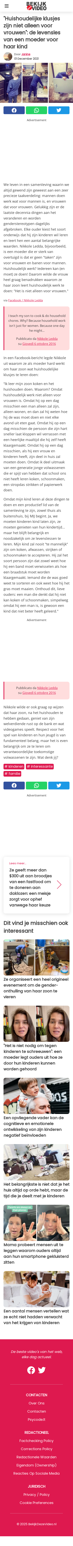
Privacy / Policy (37, 1494)
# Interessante (40, 766)
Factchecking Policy (36, 1440)
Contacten (36, 1411)
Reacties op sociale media (36, 1473)
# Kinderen (13, 766)
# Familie (12, 773)
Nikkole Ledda (47, 339)
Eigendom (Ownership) (37, 1465)
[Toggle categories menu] (7, 6)
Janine (25, 54)
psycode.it (36, 1419)
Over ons (37, 1403)
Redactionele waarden (36, 1457)
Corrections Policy (36, 1448)
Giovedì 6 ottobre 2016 (39, 344)
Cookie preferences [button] (37, 1502)
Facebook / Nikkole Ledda (25, 300)
